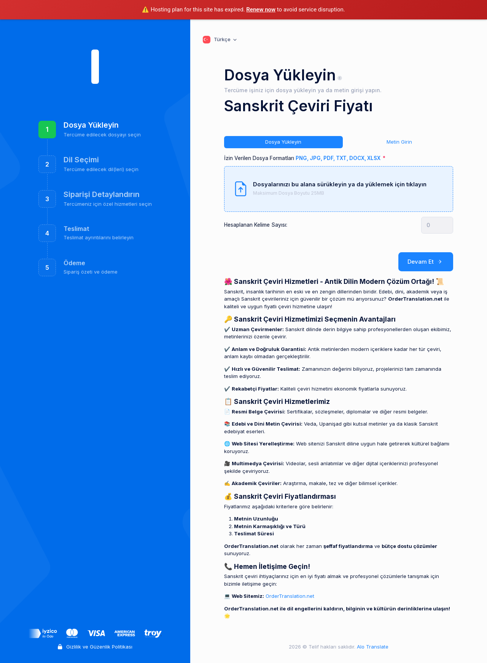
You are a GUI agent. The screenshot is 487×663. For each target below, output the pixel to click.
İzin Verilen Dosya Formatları (303, 158)
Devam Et (425, 261)
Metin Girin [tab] (399, 142)
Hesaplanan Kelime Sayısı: (255, 225)
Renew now (260, 9)
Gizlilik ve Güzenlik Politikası (95, 647)
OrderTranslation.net (290, 596)
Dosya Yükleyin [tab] (283, 142)
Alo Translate (371, 647)
